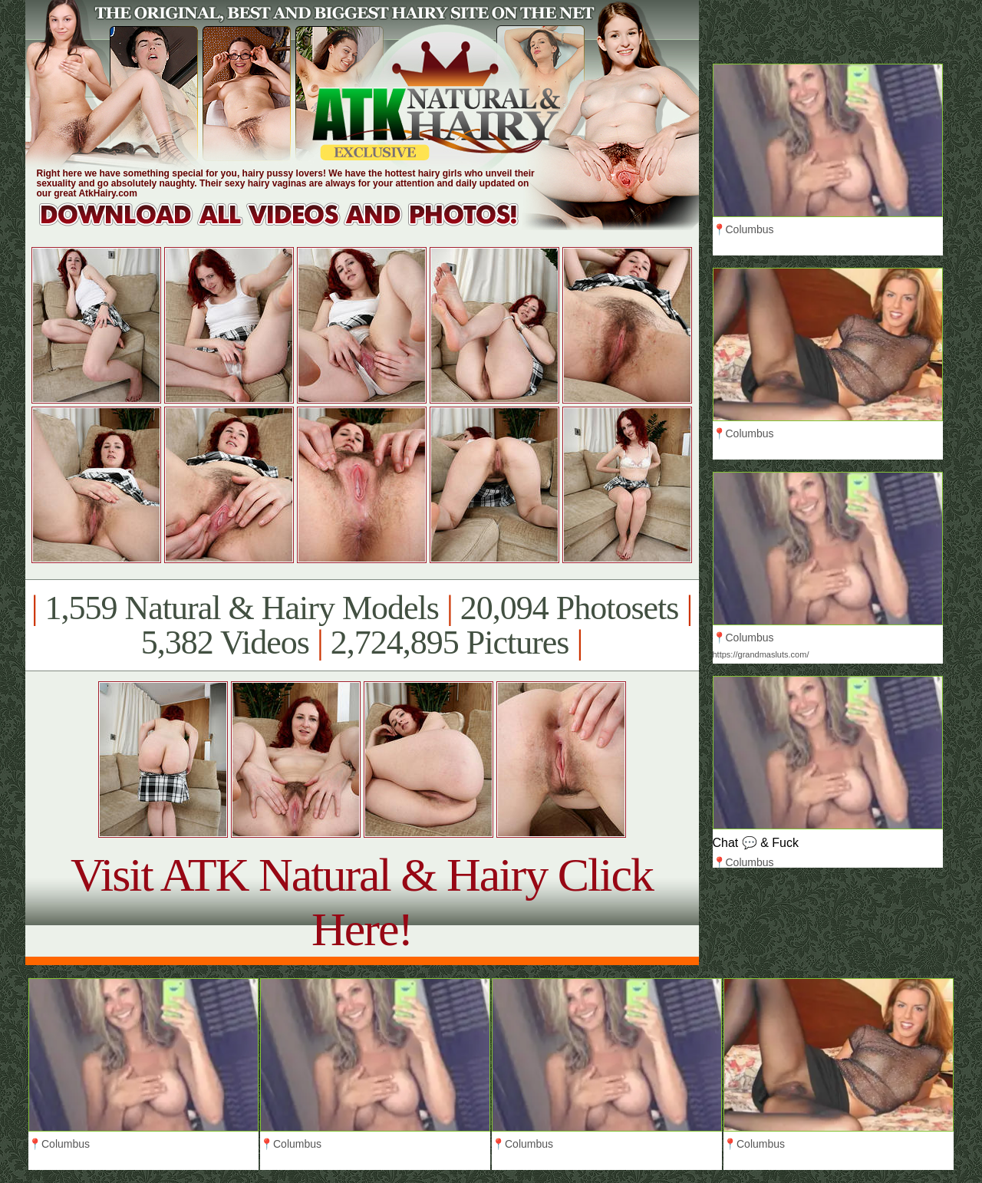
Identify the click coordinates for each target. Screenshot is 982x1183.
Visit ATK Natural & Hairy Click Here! (362, 902)
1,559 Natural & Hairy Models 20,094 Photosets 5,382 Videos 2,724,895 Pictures (361, 625)
